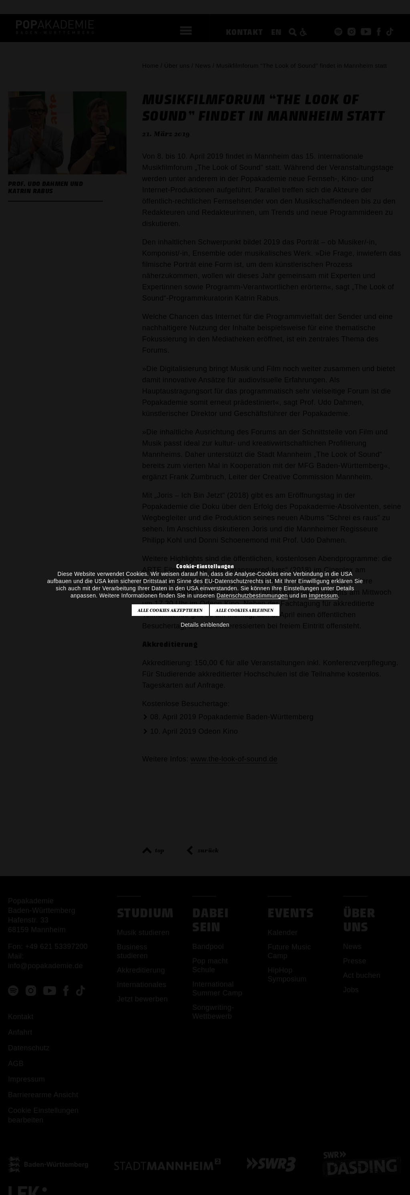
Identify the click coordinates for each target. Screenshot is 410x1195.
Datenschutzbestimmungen (252, 595)
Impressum (323, 595)
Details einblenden (205, 625)
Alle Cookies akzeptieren (170, 610)
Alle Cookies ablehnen (244, 610)
